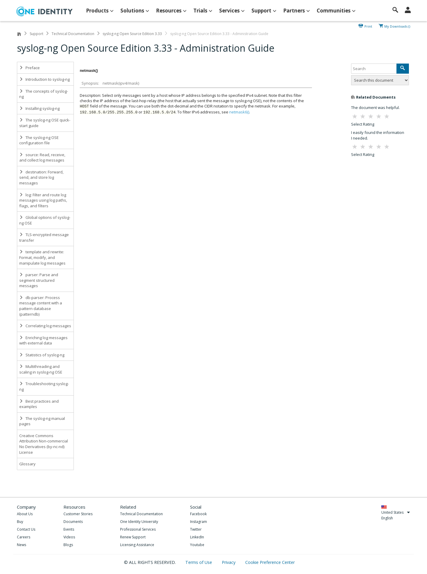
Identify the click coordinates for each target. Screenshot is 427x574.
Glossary (27, 464)
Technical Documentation (73, 33)
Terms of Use (199, 562)
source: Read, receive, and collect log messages (42, 157)
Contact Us (26, 529)
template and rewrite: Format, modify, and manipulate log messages (42, 257)
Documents (73, 521)
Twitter (196, 529)
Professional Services (138, 529)
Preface (29, 67)
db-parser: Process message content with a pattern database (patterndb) (40, 306)
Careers (23, 537)
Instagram (198, 521)
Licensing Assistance (137, 544)
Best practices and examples (39, 404)
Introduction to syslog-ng (44, 79)
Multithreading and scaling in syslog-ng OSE (40, 369)
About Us (25, 513)
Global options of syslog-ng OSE (44, 220)
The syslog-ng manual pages (42, 421)
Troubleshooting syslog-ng (44, 386)
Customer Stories (78, 513)
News (21, 544)
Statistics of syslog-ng (41, 355)
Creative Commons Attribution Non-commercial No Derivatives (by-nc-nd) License (43, 444)
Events (68, 529)
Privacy (229, 562)
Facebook (198, 513)
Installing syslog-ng (39, 108)
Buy (20, 521)
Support (36, 33)
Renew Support (133, 537)
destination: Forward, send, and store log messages (41, 177)
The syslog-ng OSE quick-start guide (44, 122)
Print (368, 26)
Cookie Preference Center (270, 562)
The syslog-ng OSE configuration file (39, 140)
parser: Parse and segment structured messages (38, 280)
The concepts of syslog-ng (43, 93)
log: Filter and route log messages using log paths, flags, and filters (43, 200)
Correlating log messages (45, 325)
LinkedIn (197, 537)
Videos (69, 537)
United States (395, 512)
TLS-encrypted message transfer (44, 237)
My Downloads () (397, 26)
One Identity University (139, 521)
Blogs (68, 544)
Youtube (197, 544)
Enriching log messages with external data (43, 340)
